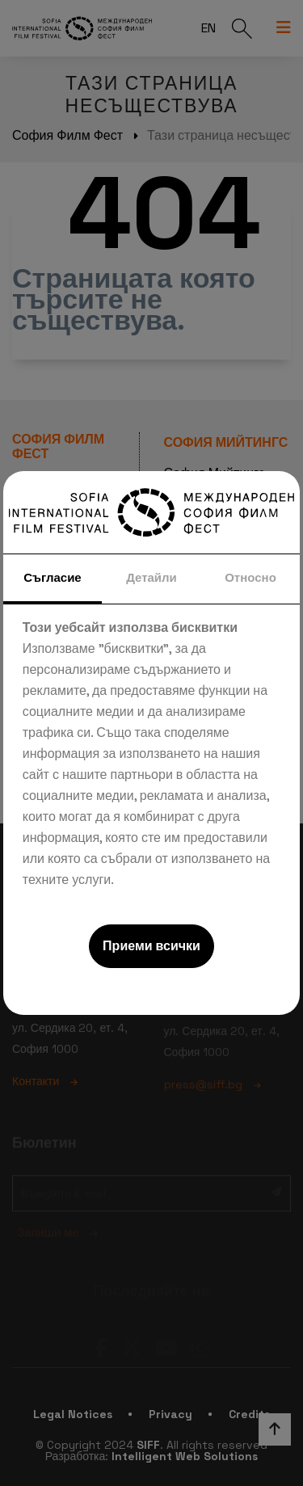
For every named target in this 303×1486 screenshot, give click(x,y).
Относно (250, 577)
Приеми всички (151, 945)
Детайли (151, 577)
